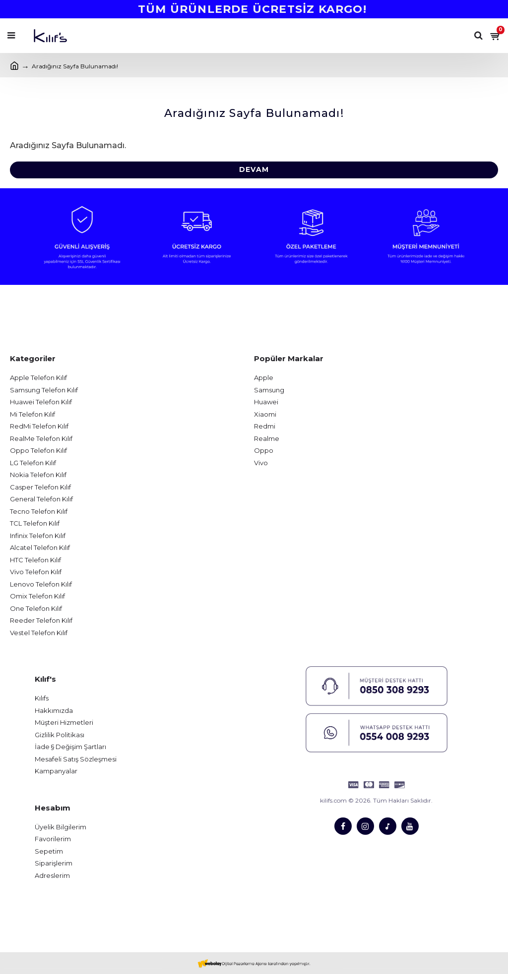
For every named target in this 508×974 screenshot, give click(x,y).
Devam (254, 169)
